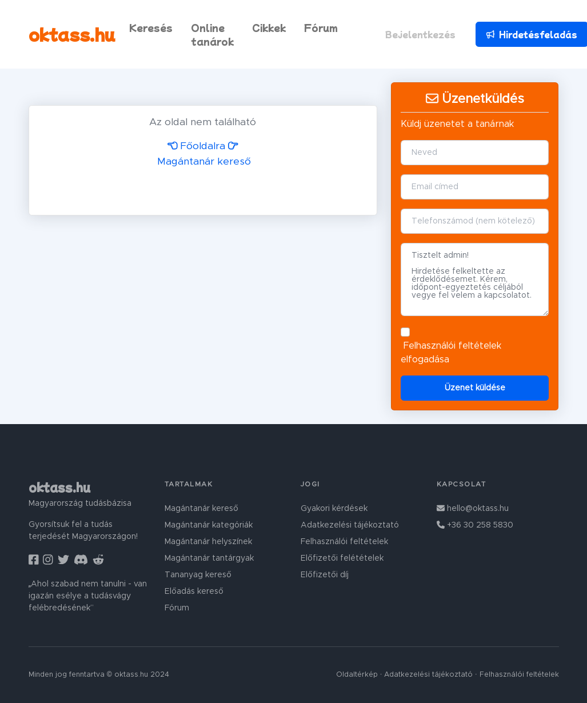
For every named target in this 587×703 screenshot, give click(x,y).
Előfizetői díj (325, 575)
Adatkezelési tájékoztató (350, 525)
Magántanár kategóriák (209, 525)
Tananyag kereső (198, 575)
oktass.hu (72, 34)
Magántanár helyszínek (208, 542)
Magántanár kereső (201, 509)
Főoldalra (196, 146)
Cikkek (269, 27)
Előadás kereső (194, 592)
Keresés (151, 27)
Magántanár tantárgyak (209, 558)
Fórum (321, 27)
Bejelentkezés (420, 34)
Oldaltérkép (357, 674)
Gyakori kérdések (334, 509)
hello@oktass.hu (473, 509)
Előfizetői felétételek (342, 558)
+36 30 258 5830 (475, 525)
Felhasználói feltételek (452, 345)
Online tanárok (212, 34)
